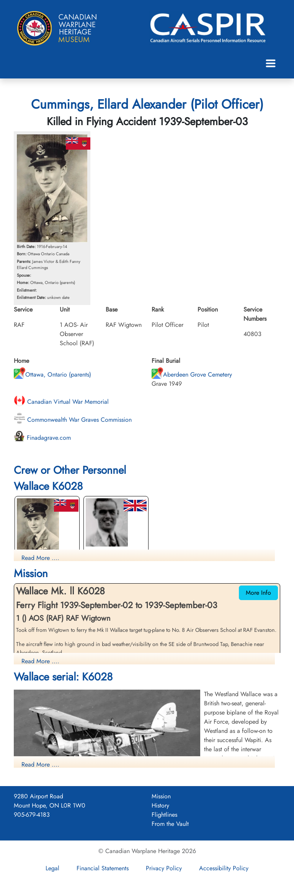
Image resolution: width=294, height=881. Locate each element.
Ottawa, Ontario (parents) (52, 374)
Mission (161, 796)
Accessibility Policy (223, 868)
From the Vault (170, 823)
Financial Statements (103, 868)
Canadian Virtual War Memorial (61, 401)
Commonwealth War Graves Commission (73, 419)
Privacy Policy (164, 868)
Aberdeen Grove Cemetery (192, 374)
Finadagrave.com (42, 437)
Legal (52, 868)
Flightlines (164, 814)
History (160, 805)
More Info (258, 592)
